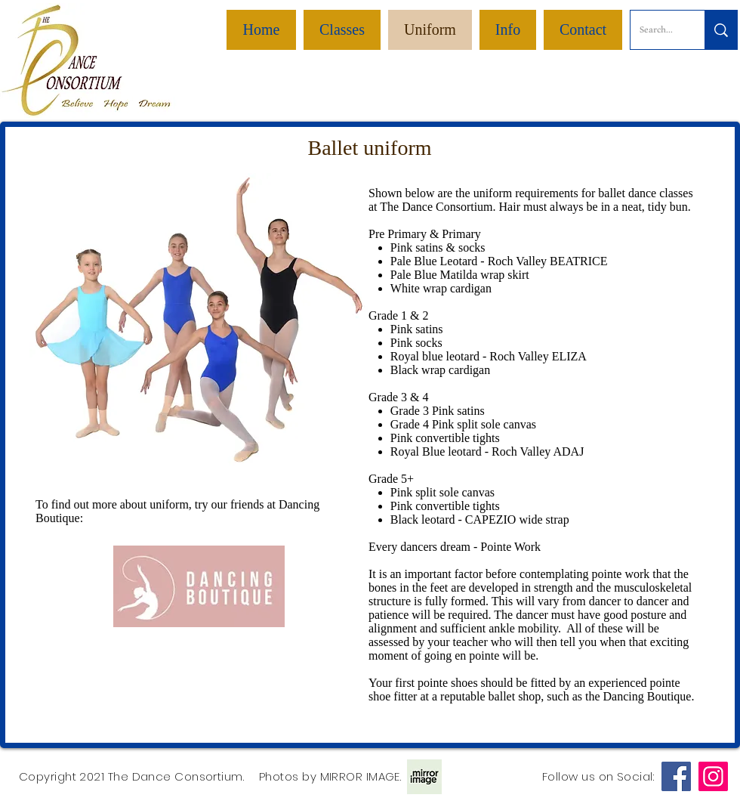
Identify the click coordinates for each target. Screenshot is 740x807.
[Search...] (656, 30)
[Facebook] (676, 776)
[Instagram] (713, 776)
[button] (507, 30)
